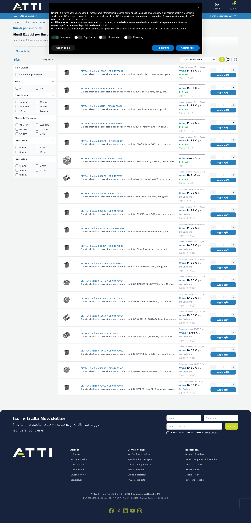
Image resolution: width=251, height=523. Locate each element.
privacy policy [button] (154, 13)
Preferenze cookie (194, 480)
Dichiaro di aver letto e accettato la (193, 433)
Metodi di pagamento (139, 464)
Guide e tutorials (137, 474)
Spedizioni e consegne (140, 459)
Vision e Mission (79, 459)
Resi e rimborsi (136, 469)
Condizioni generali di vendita (201, 459)
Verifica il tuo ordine (139, 454)
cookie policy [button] (80, 19)
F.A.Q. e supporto (136, 480)
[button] (198, 7)
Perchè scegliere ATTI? (223, 16)
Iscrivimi (231, 426)
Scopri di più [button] (63, 48)
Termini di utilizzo (195, 454)
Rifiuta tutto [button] (163, 48)
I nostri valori (77, 464)
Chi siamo (75, 454)
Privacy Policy (210, 433)
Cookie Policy (192, 474)
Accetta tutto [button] (188, 48)
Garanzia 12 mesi (194, 464)
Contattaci (76, 480)
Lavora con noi (78, 474)
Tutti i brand (77, 469)
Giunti (16, 22)
